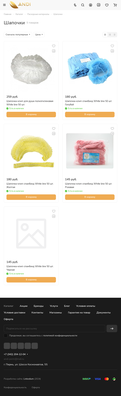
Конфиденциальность (15, 387)
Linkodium (28, 378)
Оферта (8, 319)
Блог (67, 306)
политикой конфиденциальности (60, 335)
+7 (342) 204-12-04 (15, 354)
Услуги (54, 306)
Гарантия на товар (79, 312)
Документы (104, 312)
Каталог (8, 306)
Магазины (55, 312)
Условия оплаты (85, 306)
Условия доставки (14, 312)
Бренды (38, 306)
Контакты (37, 312)
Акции (23, 306)
